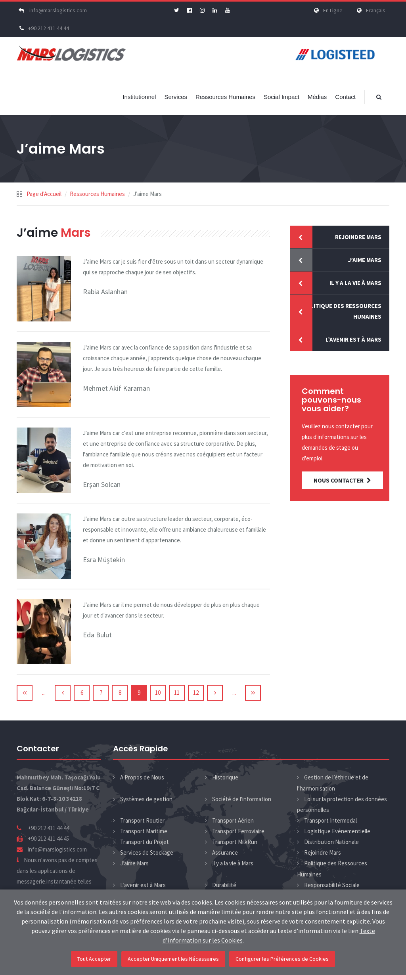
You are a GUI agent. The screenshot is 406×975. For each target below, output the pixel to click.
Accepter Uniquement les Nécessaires (173, 958)
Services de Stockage (146, 852)
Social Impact (281, 96)
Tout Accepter (94, 958)
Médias (317, 96)
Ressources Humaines (225, 96)
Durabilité (224, 885)
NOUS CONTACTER (342, 480)
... (44, 692)
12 (196, 692)
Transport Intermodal (330, 820)
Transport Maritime (143, 831)
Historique (225, 777)
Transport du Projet (144, 842)
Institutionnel (139, 96)
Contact (345, 96)
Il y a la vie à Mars (355, 283)
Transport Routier (142, 820)
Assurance (225, 852)
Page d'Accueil (44, 194)
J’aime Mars (364, 260)
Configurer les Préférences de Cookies (282, 958)
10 (158, 692)
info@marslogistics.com (52, 10)
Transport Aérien (233, 820)
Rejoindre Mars (358, 237)
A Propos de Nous (142, 777)
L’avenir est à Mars (353, 339)
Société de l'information (241, 799)
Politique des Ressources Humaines (342, 311)
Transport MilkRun (234, 842)
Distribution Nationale (331, 842)
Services (175, 96)
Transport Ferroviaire (238, 831)
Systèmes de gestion (146, 799)
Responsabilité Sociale (332, 885)
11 (177, 692)
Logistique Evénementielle (337, 831)
